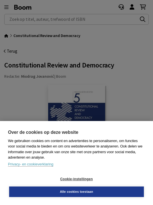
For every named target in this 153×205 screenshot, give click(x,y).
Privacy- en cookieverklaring (30, 164)
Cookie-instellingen (76, 179)
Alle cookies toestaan (76, 191)
